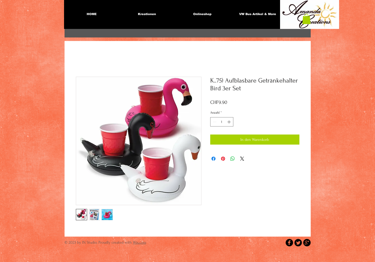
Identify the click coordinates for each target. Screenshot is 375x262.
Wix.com (139, 242)
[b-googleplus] (307, 242)
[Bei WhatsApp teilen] (233, 159)
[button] (306, 19)
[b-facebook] (289, 242)
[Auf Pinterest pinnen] (223, 159)
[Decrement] (214, 121)
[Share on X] (242, 159)
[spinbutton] (221, 121)
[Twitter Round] (298, 242)
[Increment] (229, 121)
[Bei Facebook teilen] (213, 159)
